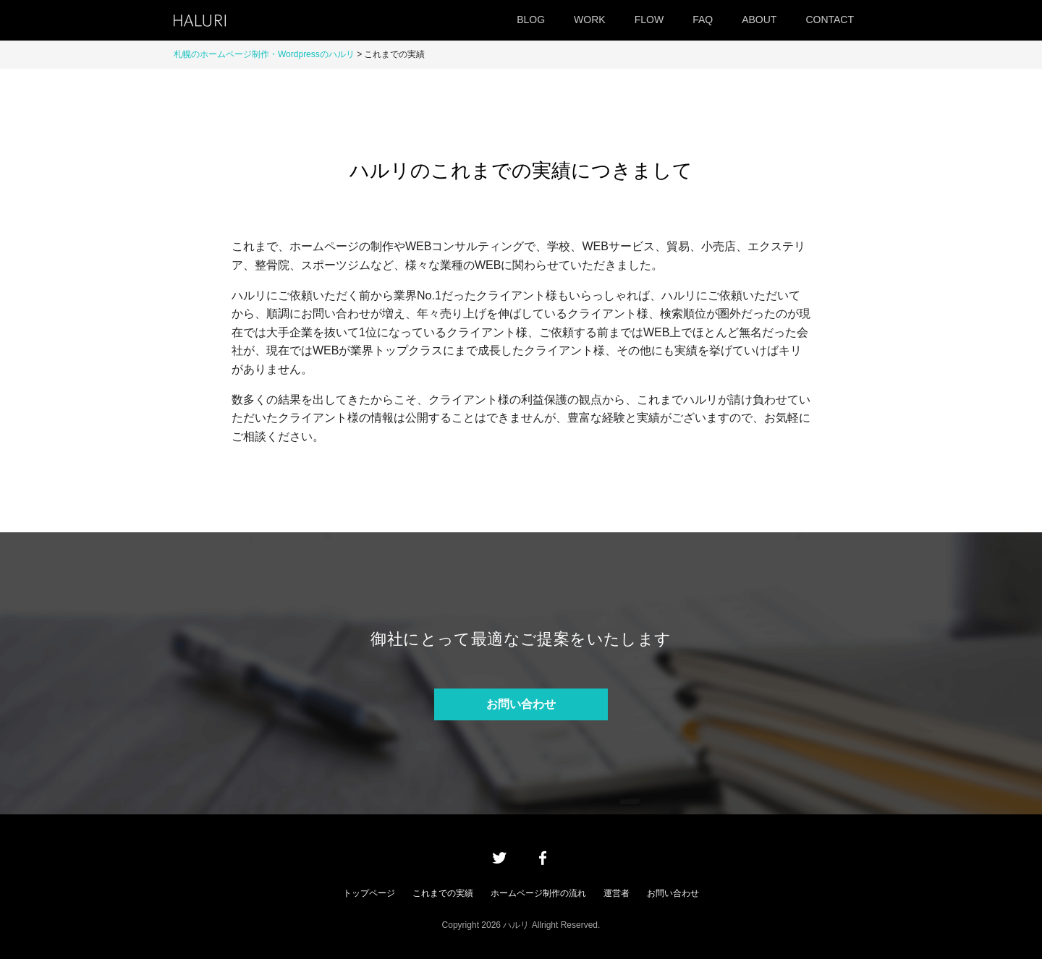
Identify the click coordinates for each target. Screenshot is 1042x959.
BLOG (531, 19)
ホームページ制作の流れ (538, 893)
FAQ (702, 19)
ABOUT (759, 19)
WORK (590, 19)
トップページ (369, 893)
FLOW (649, 19)
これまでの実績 (442, 893)
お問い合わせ (521, 704)
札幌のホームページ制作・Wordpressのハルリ (264, 54)
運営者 (616, 893)
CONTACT (829, 19)
